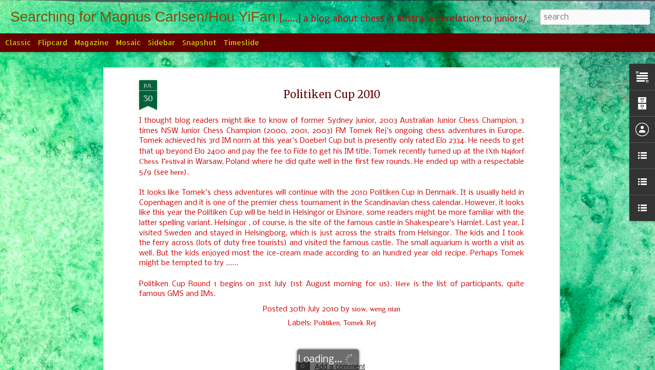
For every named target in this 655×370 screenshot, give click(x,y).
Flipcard (52, 42)
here (177, 172)
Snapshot (199, 42)
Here (402, 284)
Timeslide (241, 42)
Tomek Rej (359, 323)
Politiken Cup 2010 (331, 94)
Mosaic (128, 42)
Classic (18, 42)
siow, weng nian (376, 309)
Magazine (91, 42)
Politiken (327, 323)
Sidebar (161, 42)
